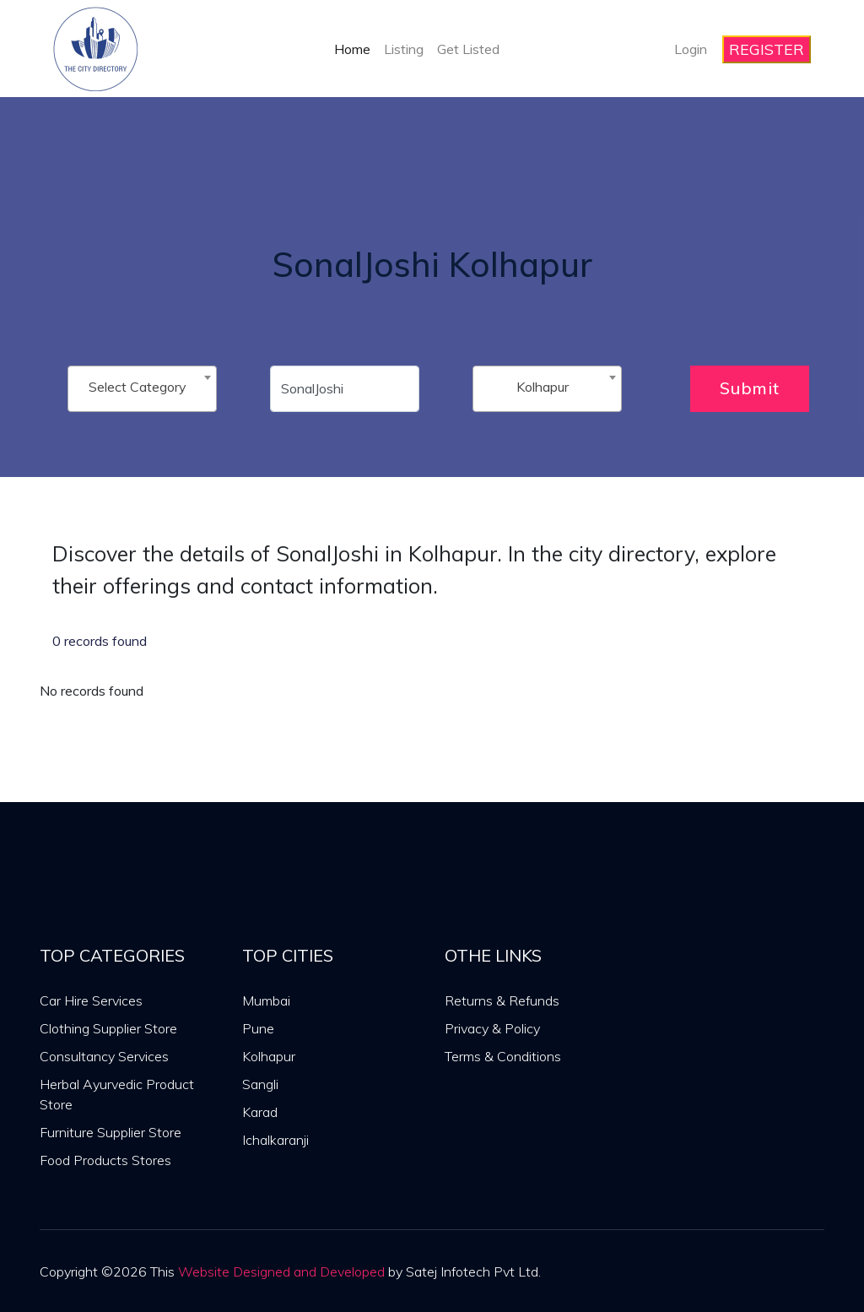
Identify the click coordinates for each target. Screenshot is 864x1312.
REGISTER (766, 49)
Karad (260, 1111)
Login (690, 49)
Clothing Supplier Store (108, 1028)
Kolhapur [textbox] (542, 386)
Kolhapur (268, 1056)
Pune (258, 1028)
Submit (750, 387)
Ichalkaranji (275, 1139)
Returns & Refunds (502, 1000)
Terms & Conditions (503, 1056)
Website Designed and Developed (281, 1271)
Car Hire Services (91, 1000)
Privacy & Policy (492, 1028)
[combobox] (142, 389)
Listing (404, 49)
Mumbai (266, 1000)
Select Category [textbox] (137, 386)
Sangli (260, 1084)
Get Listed (468, 49)
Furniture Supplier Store (110, 1132)
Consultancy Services (104, 1056)
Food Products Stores (105, 1160)
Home (352, 49)
